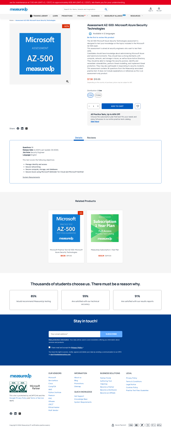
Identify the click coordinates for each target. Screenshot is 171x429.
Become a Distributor (108, 390)
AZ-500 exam (92, 46)
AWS (50, 389)
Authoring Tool (106, 381)
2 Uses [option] (98, 95)
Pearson (51, 395)
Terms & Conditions (134, 381)
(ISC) (50, 404)
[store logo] (19, 9)
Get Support (79, 396)
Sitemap (77, 386)
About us (77, 377)
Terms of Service (37, 398)
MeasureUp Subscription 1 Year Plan (105, 250)
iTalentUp (103, 384)
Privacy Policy (77, 348)
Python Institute (54, 392)
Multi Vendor (53, 410)
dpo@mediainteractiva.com (60, 354)
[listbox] (124, 96)
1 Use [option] (90, 95)
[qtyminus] (89, 106)
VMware (51, 401)
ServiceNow (53, 380)
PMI (50, 398)
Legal (129, 373)
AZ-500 (94, 41)
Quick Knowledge (83, 392)
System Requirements (31, 177)
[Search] (106, 9)
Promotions (79, 383)
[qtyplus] (98, 106)
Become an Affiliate (107, 393)
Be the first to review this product (100, 37)
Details (78, 137)
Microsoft (52, 377)
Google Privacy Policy (18, 398)
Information (80, 373)
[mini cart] (159, 9)
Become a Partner (107, 387)
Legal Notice (131, 384)
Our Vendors (54, 373)
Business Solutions (110, 373)
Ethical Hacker (53, 407)
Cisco (50, 383)
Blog (76, 380)
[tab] (79, 137)
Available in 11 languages (102, 33)
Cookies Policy (132, 387)
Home (12, 20)
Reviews (91, 137)
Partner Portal (105, 378)
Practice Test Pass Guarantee (137, 390)
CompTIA (52, 386)
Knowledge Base (80, 399)
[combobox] (83, 9)
